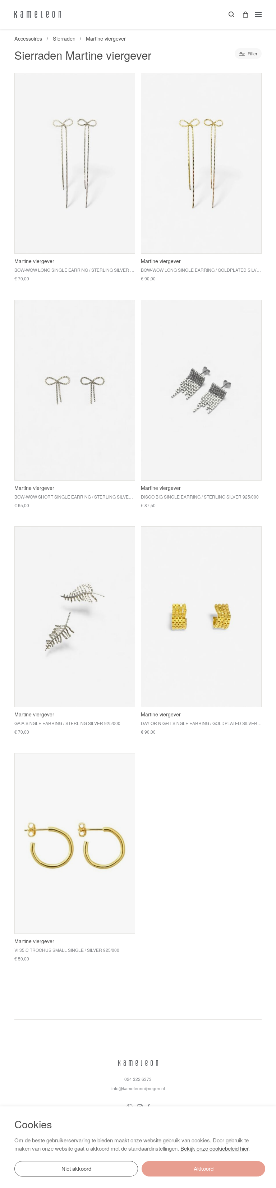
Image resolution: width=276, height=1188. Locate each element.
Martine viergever (106, 38)
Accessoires (28, 38)
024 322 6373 (138, 1079)
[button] (243, 14)
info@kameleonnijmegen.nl (138, 1088)
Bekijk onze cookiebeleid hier (214, 1148)
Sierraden (64, 38)
